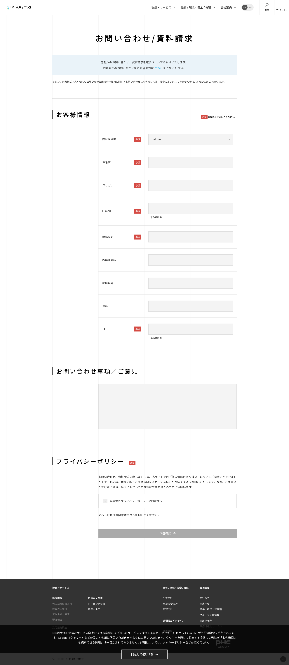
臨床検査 (57, 598)
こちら (158, 68)
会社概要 (205, 598)
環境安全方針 (170, 603)
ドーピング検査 (96, 603)
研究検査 (57, 619)
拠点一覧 (205, 603)
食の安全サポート (97, 598)
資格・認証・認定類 (211, 609)
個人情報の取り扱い (184, 477)
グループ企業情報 (209, 615)
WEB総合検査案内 (62, 603)
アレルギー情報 (60, 614)
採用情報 (205, 620)
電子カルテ (94, 609)
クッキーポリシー (174, 642)
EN (250, 7)
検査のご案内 (59, 609)
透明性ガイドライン (173, 620)
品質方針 (168, 598)
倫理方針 (168, 609)
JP (244, 7)
